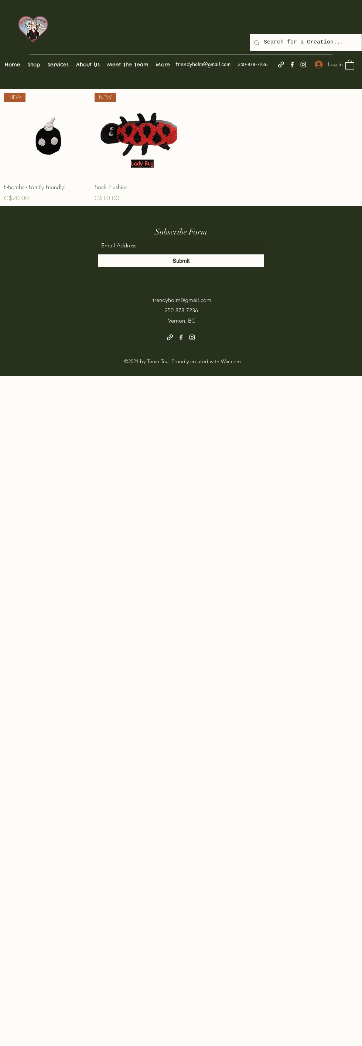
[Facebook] (292, 64)
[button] (349, 64)
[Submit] (181, 260)
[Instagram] (303, 64)
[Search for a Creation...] (305, 42)
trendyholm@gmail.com (202, 63)
